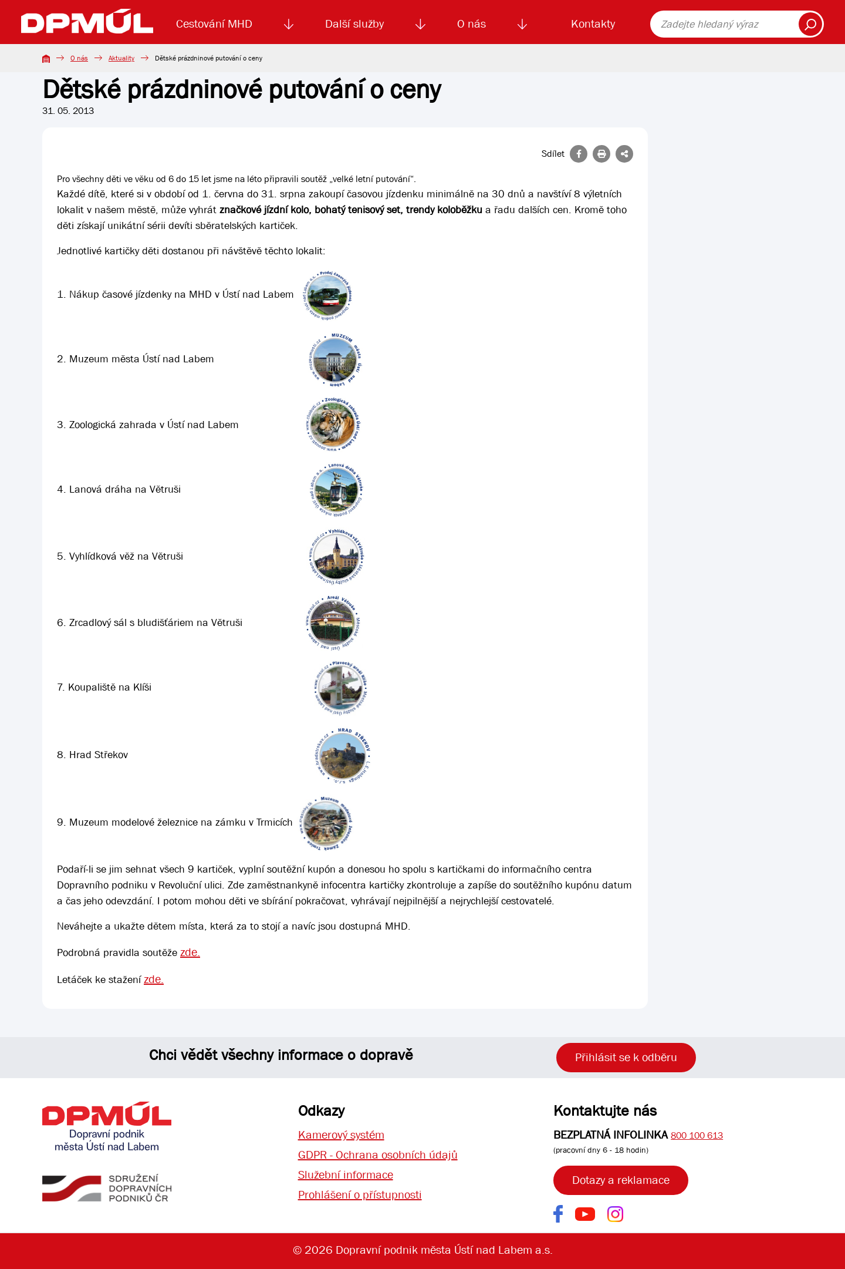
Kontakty (593, 23)
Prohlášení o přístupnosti (360, 1194)
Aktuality (121, 58)
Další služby (354, 23)
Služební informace (345, 1174)
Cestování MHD (214, 23)
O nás (471, 23)
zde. (190, 952)
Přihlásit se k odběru (626, 1057)
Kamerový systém (341, 1134)
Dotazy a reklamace (621, 1180)
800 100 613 (697, 1135)
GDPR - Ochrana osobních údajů (378, 1154)
